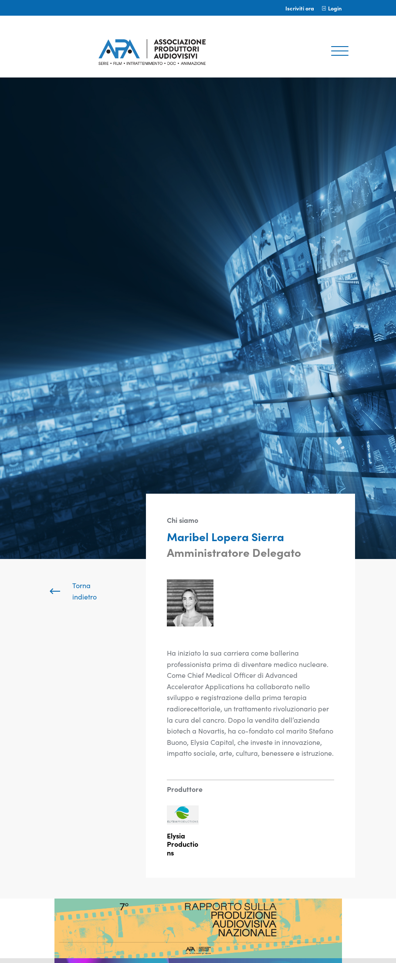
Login (331, 8)
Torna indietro (72, 590)
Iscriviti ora (299, 8)
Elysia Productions (182, 844)
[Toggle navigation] (340, 52)
